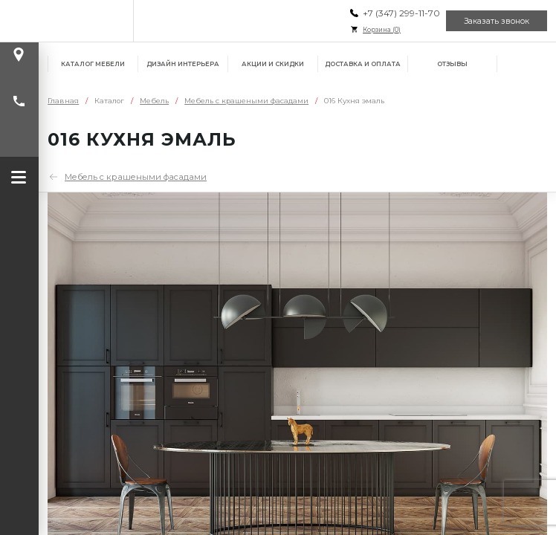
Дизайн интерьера (182, 64)
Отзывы (452, 64)
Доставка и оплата (363, 64)
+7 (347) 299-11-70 (401, 13)
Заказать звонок (496, 21)
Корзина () (382, 29)
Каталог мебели (93, 64)
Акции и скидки (273, 64)
